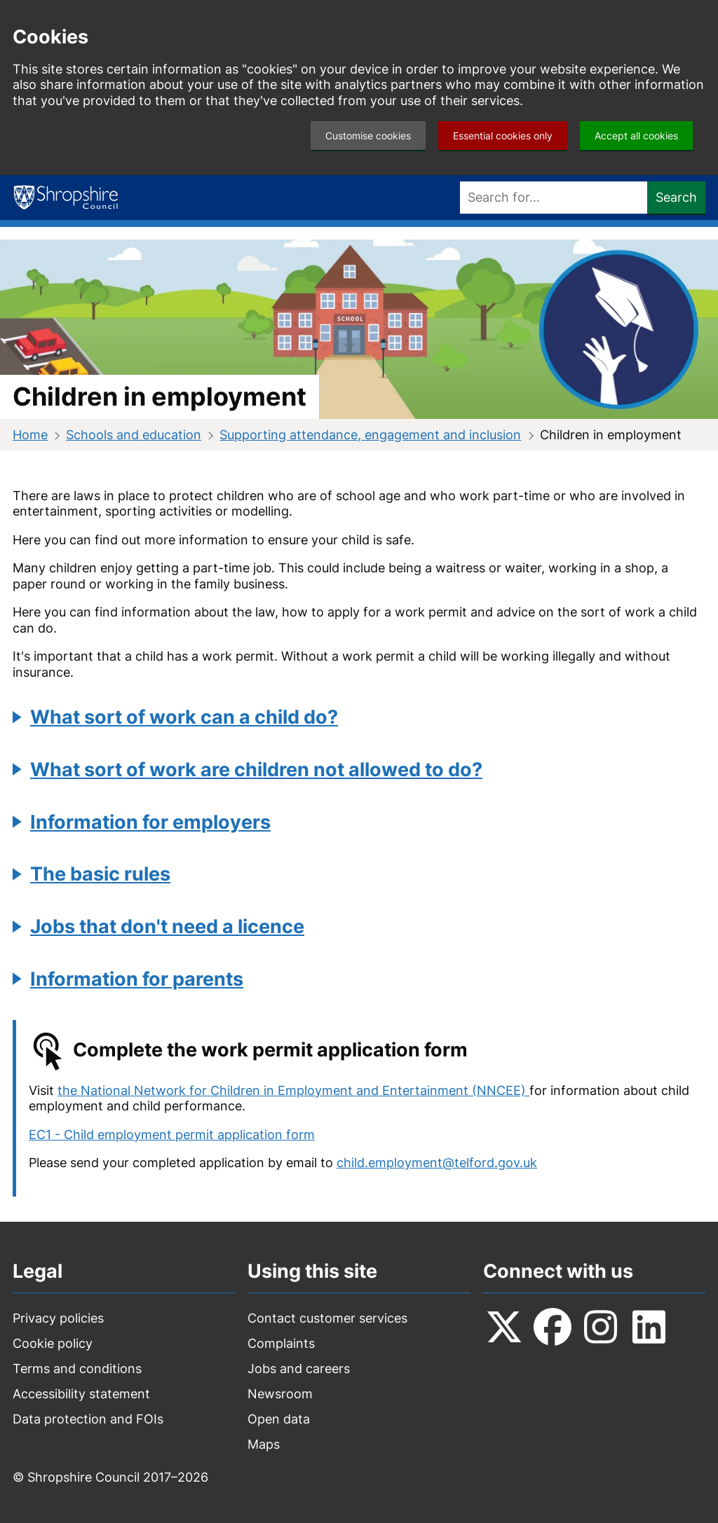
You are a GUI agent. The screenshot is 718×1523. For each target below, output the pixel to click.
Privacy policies (58, 1318)
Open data (279, 1419)
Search (676, 197)
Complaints (281, 1343)
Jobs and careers (299, 1368)
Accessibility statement (81, 1393)
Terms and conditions (77, 1368)
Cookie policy (53, 1343)
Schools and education (133, 434)
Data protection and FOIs (88, 1419)
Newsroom (280, 1393)
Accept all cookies (636, 136)
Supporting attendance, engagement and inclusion (370, 434)
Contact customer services (327, 1318)
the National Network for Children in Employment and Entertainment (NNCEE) (293, 1090)
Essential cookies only (503, 136)
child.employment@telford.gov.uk (437, 1162)
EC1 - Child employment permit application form (172, 1134)
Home (30, 434)
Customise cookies (368, 136)
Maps (264, 1444)
